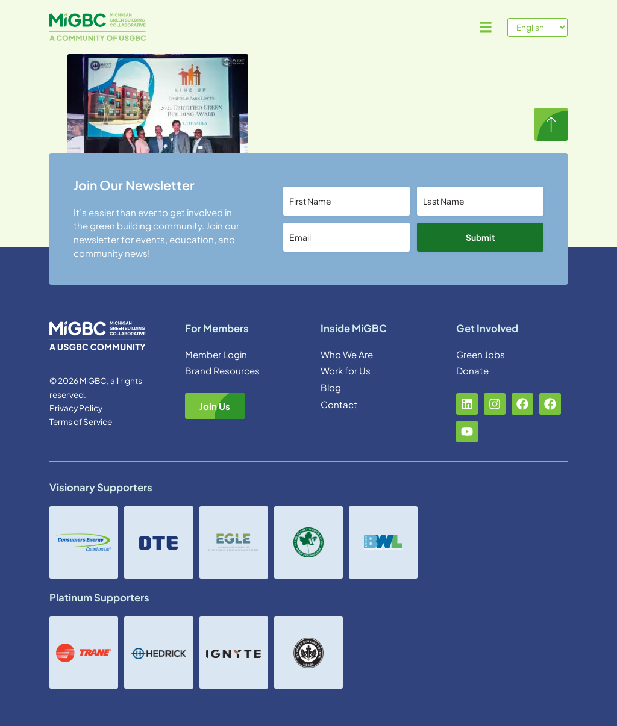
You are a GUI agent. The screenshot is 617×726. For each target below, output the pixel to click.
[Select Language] (537, 27)
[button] (485, 27)
